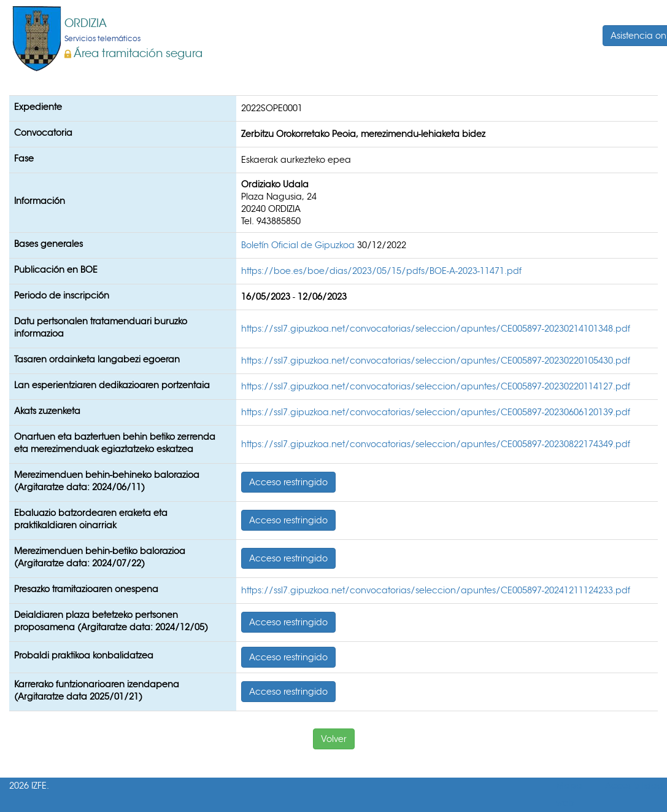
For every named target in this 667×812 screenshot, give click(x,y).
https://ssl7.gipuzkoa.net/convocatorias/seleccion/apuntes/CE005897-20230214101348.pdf (435, 328)
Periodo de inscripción (61, 295)
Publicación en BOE (56, 269)
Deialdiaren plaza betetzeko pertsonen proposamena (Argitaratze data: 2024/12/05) (111, 621)
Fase (24, 158)
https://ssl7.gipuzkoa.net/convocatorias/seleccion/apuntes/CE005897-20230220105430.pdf (435, 360)
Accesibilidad (634, 786)
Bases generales (48, 243)
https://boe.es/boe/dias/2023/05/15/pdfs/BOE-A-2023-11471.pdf (381, 270)
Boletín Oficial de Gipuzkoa (299, 245)
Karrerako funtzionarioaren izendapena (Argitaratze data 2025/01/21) (96, 690)
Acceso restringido (288, 482)
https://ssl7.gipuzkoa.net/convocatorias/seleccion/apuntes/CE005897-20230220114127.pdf (435, 386)
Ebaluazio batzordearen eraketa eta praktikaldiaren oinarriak (91, 519)
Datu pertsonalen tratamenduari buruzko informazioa (100, 327)
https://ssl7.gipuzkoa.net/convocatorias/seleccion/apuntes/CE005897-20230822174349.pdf (435, 444)
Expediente (38, 106)
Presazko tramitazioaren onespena (86, 589)
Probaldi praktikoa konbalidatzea (83, 655)
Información (39, 200)
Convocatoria (43, 132)
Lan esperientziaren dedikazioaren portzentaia (112, 385)
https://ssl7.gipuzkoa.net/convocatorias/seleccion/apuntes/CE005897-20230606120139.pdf (435, 412)
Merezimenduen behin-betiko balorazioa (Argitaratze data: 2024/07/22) (99, 557)
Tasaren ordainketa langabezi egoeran (97, 359)
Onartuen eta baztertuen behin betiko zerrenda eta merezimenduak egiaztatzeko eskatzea (114, 443)
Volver (334, 738)
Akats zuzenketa (47, 410)
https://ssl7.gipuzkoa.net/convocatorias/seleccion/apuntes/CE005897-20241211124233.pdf (435, 590)
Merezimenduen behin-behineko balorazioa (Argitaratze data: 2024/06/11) (106, 481)
